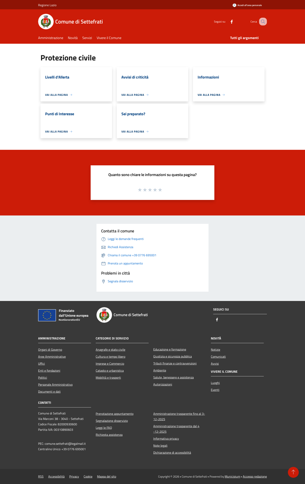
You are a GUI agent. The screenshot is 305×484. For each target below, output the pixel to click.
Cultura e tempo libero (110, 356)
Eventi (215, 389)
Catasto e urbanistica (110, 370)
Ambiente (159, 370)
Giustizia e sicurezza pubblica (172, 356)
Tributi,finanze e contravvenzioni (175, 363)
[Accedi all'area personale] (247, 5)
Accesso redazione (255, 476)
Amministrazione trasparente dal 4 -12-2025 (176, 429)
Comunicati (218, 356)
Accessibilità (56, 476)
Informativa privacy (166, 438)
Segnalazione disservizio (112, 420)
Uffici (41, 363)
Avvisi (215, 363)
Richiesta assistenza (109, 434)
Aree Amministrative (52, 356)
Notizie (215, 349)
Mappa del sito (106, 476)
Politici (42, 377)
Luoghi (215, 382)
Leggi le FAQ (104, 427)
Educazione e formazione (169, 349)
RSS (41, 476)
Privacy (74, 476)
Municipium (232, 476)
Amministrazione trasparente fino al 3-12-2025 (179, 416)
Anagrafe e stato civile (110, 349)
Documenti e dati (49, 391)
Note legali (160, 445)
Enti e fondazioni (49, 370)
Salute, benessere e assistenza (173, 377)
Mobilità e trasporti (108, 377)
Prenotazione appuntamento (114, 413)
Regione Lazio (47, 5)
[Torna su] (293, 472)
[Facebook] (227, 21)
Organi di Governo (50, 349)
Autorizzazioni (162, 384)
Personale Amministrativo (55, 384)
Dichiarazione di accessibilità (172, 452)
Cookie (88, 476)
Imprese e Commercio (110, 363)
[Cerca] (262, 21)
